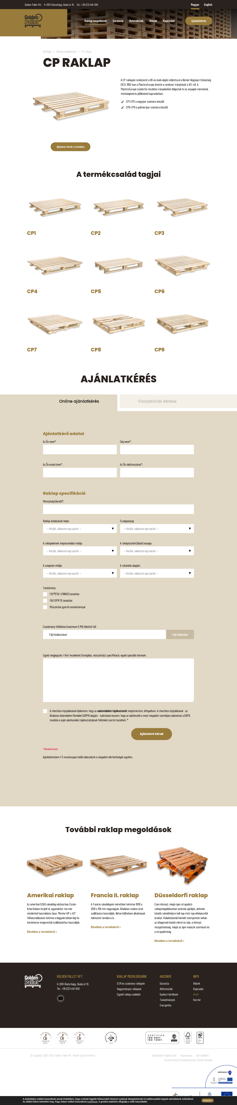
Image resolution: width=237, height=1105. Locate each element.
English (208, 4)
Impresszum (186, 1055)
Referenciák (136, 21)
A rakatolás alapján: (130, 565)
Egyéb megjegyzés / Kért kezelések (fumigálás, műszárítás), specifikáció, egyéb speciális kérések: (94, 655)
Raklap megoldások (95, 21)
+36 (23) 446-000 (89, 4)
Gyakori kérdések (169, 994)
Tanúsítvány (49, 588)
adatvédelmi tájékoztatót (112, 711)
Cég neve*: (125, 441)
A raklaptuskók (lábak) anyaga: (136, 543)
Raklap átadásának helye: (56, 521)
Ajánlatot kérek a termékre (70, 147)
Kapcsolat (169, 21)
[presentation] (63, 734)
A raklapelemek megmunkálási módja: (63, 543)
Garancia (118, 21)
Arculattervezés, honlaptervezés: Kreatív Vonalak (188, 1060)
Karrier (197, 1000)
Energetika (165, 1005)
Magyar (195, 4)
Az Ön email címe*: (52, 464)
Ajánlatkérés (198, 21)
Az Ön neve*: (49, 441)
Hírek (196, 994)
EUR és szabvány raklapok (131, 983)
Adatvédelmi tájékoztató (164, 1055)
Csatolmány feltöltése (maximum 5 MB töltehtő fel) (69, 626)
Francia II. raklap (115, 896)
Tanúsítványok (167, 1000)
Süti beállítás (202, 1055)
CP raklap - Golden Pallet (33, 20)
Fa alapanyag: (127, 521)
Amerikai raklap (50, 896)
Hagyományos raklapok (129, 989)
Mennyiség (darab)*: (53, 501)
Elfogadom (207, 1100)
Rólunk (153, 21)
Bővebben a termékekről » (42, 932)
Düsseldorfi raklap (181, 896)
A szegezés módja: (52, 565)
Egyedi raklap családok (129, 994)
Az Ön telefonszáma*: (131, 464)
